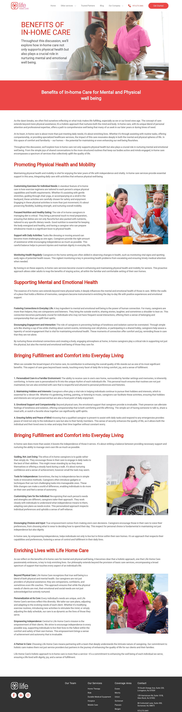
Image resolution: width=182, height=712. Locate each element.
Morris (117, 693)
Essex (117, 689)
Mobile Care (93, 705)
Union (117, 697)
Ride (89, 693)
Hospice (91, 701)
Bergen (118, 709)
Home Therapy (94, 689)
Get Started (158, 6)
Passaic (118, 705)
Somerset (119, 701)
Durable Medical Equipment (99, 697)
